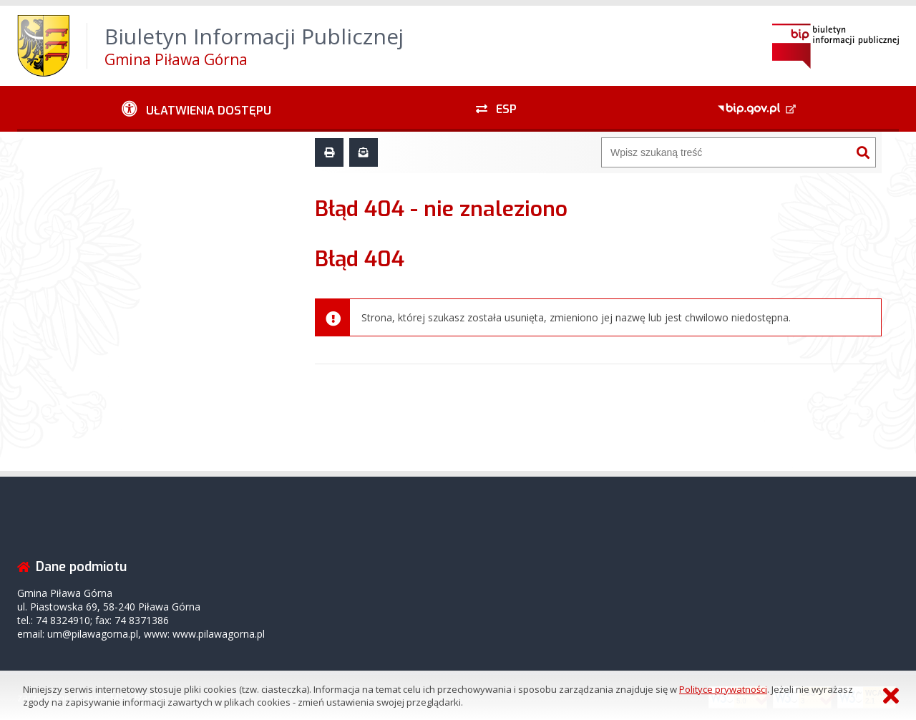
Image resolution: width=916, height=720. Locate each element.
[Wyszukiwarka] (726, 152)
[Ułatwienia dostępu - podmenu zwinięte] (196, 109)
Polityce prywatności (723, 689)
